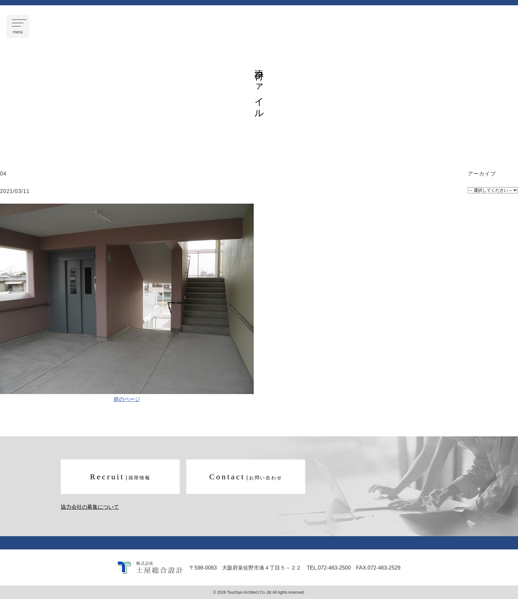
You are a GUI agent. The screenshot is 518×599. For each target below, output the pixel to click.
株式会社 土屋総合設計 (85, 26)
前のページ (127, 399)
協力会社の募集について (90, 507)
